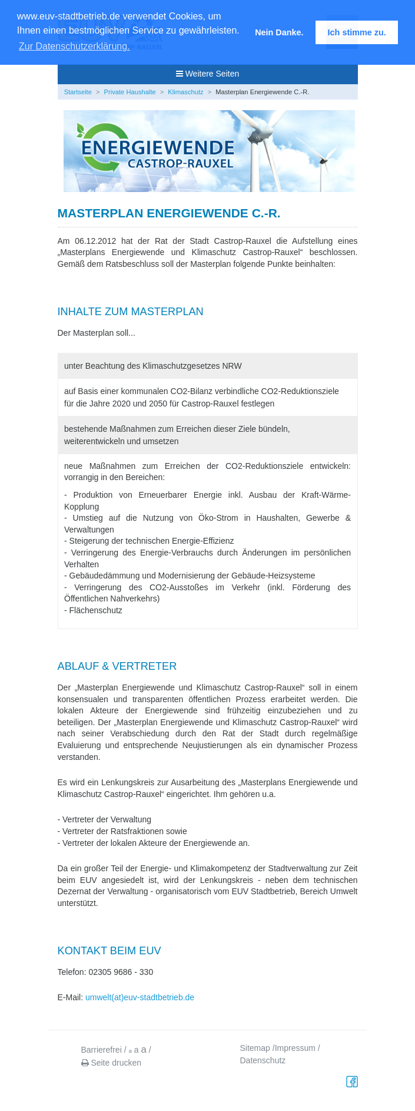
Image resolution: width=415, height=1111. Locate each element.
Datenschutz (263, 1060)
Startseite (78, 91)
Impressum (295, 1048)
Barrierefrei (101, 1049)
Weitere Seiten (207, 73)
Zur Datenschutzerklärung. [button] (74, 46)
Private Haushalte (130, 91)
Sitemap (255, 1048)
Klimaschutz (185, 91)
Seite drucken (111, 1062)
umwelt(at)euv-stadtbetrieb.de (139, 997)
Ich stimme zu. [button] (357, 32)
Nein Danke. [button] (279, 32)
